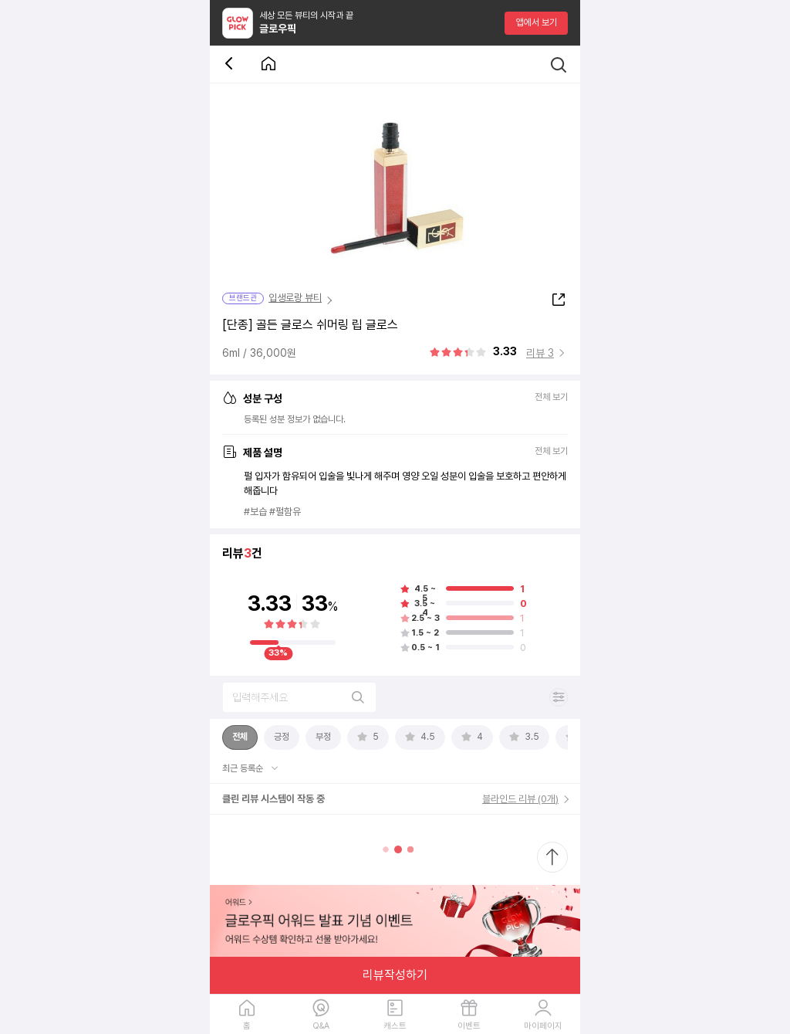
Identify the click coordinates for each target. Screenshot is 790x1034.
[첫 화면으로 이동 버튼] (268, 64)
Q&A (320, 1026)
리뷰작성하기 (395, 975)
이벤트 (469, 1026)
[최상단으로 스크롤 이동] (552, 857)
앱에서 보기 (536, 22)
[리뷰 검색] (299, 697)
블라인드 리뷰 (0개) (520, 799)
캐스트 (395, 1026)
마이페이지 (543, 1026)
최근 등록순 (243, 768)
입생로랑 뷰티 (295, 297)
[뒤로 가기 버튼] (231, 64)
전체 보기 (551, 397)
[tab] (240, 737)
